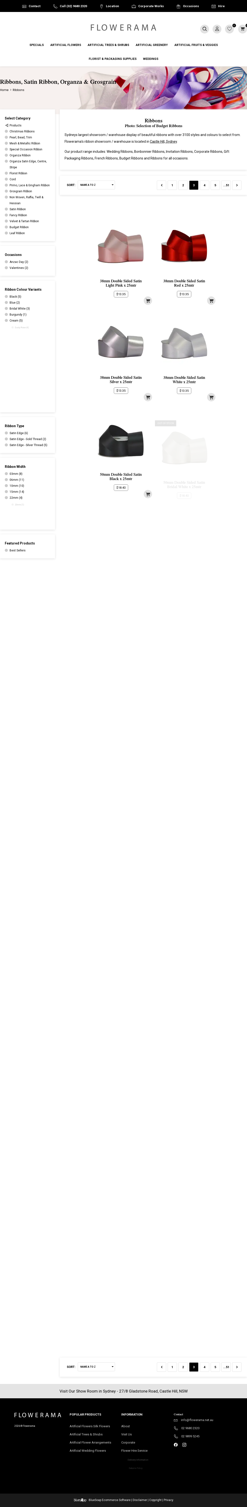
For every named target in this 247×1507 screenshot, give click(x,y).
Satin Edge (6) (19, 433)
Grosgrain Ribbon (21, 191)
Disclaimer (140, 1500)
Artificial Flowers (65, 45)
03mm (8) (16, 474)
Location (112, 6)
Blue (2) (15, 302)
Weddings (150, 59)
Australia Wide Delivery (127, 18)
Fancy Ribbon (18, 215)
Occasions (191, 6)
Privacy (168, 1500)
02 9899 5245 (190, 1436)
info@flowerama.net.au (197, 1420)
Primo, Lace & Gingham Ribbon (30, 185)
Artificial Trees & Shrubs (108, 45)
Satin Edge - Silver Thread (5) (28, 446)
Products (16, 125)
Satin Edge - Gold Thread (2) (28, 439)
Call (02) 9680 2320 (73, 6)
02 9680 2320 (190, 1428)
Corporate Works (151, 6)
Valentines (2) (19, 268)
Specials (36, 45)
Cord (13, 179)
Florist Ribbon (18, 173)
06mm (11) (17, 480)
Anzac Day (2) (19, 262)
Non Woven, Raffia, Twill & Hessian (26, 200)
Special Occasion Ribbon (26, 149)
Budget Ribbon (19, 227)
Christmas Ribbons (22, 131)
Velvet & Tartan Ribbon (24, 221)
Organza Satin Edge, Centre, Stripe (28, 164)
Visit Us (128, 1434)
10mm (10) (20, 487)
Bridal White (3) (22, 309)
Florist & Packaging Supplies (113, 59)
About (125, 1426)
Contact (34, 6)
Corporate (134, 1443)
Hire (221, 6)
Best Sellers (18, 550)
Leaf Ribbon (17, 233)
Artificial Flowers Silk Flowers (90, 1426)
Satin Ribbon (18, 209)
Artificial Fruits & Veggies (196, 45)
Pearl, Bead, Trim (21, 137)
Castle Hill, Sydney (163, 141)
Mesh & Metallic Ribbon (25, 143)
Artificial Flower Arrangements (92, 1443)
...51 (226, 185)
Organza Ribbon (20, 155)
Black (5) (15, 296)
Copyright (155, 1500)
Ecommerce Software (116, 1500)
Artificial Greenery (152, 45)
